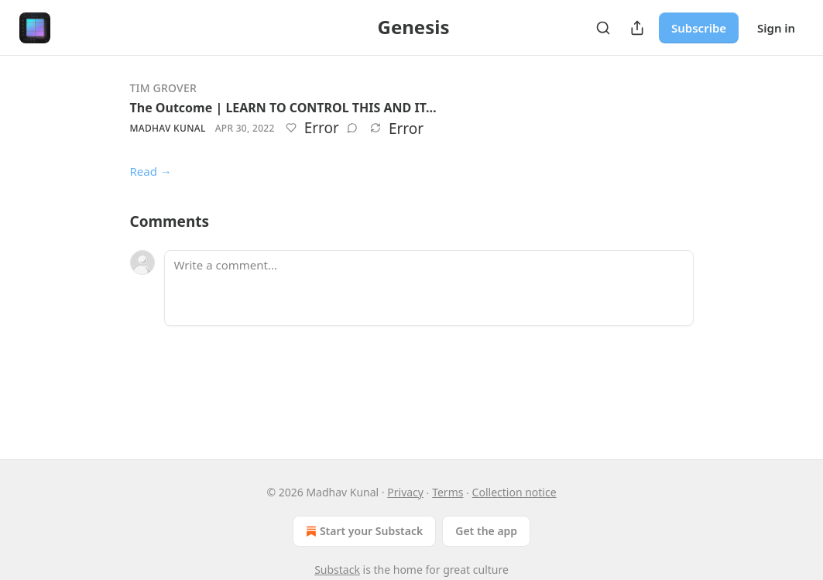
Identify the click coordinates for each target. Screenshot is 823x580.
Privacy (405, 492)
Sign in (776, 28)
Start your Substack (363, 531)
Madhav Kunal (168, 128)
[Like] (291, 127)
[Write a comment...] (429, 288)
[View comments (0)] (352, 127)
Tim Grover (163, 88)
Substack (337, 569)
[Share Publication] (637, 27)
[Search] (603, 27)
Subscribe (698, 28)
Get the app (486, 530)
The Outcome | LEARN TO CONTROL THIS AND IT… (283, 107)
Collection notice (514, 492)
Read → (151, 171)
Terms (447, 492)
